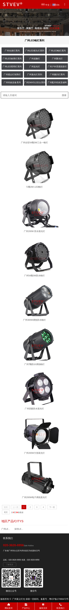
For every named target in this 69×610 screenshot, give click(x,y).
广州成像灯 (34, 58)
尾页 (6, 512)
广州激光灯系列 (34, 74)
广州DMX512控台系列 (34, 82)
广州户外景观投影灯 (57, 66)
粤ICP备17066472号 (59, 599)
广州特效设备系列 (12, 82)
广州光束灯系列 (12, 50)
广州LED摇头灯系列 (34, 50)
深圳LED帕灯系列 (22, 529)
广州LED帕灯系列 (57, 50)
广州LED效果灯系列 (12, 58)
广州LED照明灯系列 (12, 66)
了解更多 (9, 565)
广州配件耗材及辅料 (57, 82)
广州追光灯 (34, 66)
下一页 (52, 507)
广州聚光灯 (57, 58)
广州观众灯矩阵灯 (12, 74)
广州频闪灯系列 (57, 74)
